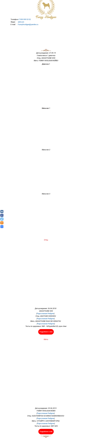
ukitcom (21, 22)
